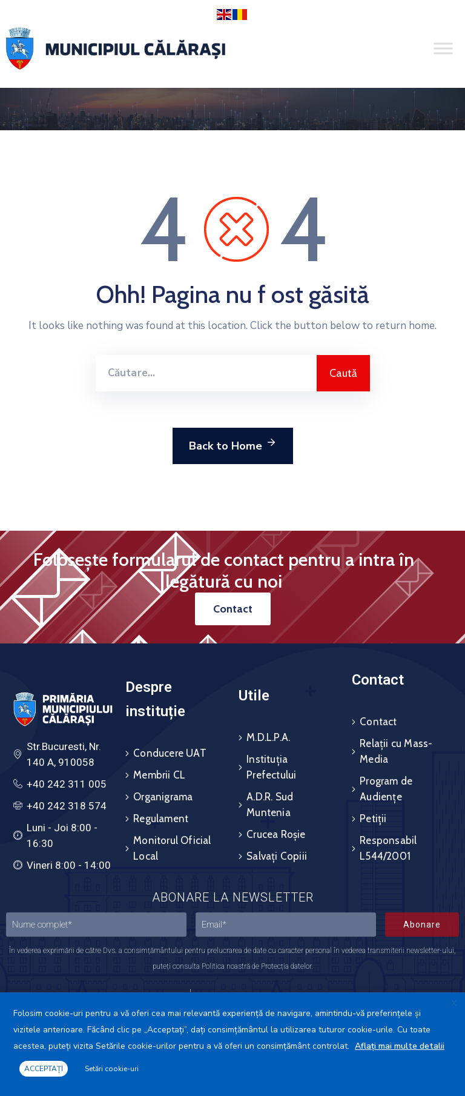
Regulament (160, 818)
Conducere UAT (169, 753)
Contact (378, 722)
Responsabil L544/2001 (388, 848)
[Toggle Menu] (443, 49)
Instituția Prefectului (271, 767)
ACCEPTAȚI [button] (43, 1069)
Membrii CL (159, 775)
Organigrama (163, 797)
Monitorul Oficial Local (172, 848)
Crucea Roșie (275, 834)
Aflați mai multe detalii (399, 1046)
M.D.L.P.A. (268, 737)
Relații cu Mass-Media (396, 751)
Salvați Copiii (276, 856)
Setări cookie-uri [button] (112, 1069)
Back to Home (233, 444)
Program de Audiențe (386, 789)
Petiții (373, 818)
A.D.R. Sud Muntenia (269, 805)
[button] (233, 609)
